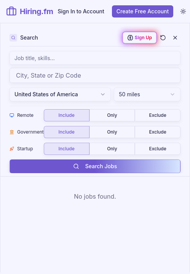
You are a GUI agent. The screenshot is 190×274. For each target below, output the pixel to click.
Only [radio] (112, 115)
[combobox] (95, 75)
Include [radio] (67, 115)
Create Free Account (143, 11)
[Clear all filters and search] (163, 37)
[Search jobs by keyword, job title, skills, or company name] (95, 58)
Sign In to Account (81, 11)
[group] (112, 115)
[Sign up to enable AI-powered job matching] (139, 37)
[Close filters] (175, 37)
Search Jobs (95, 166)
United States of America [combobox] (60, 94)
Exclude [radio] (157, 115)
